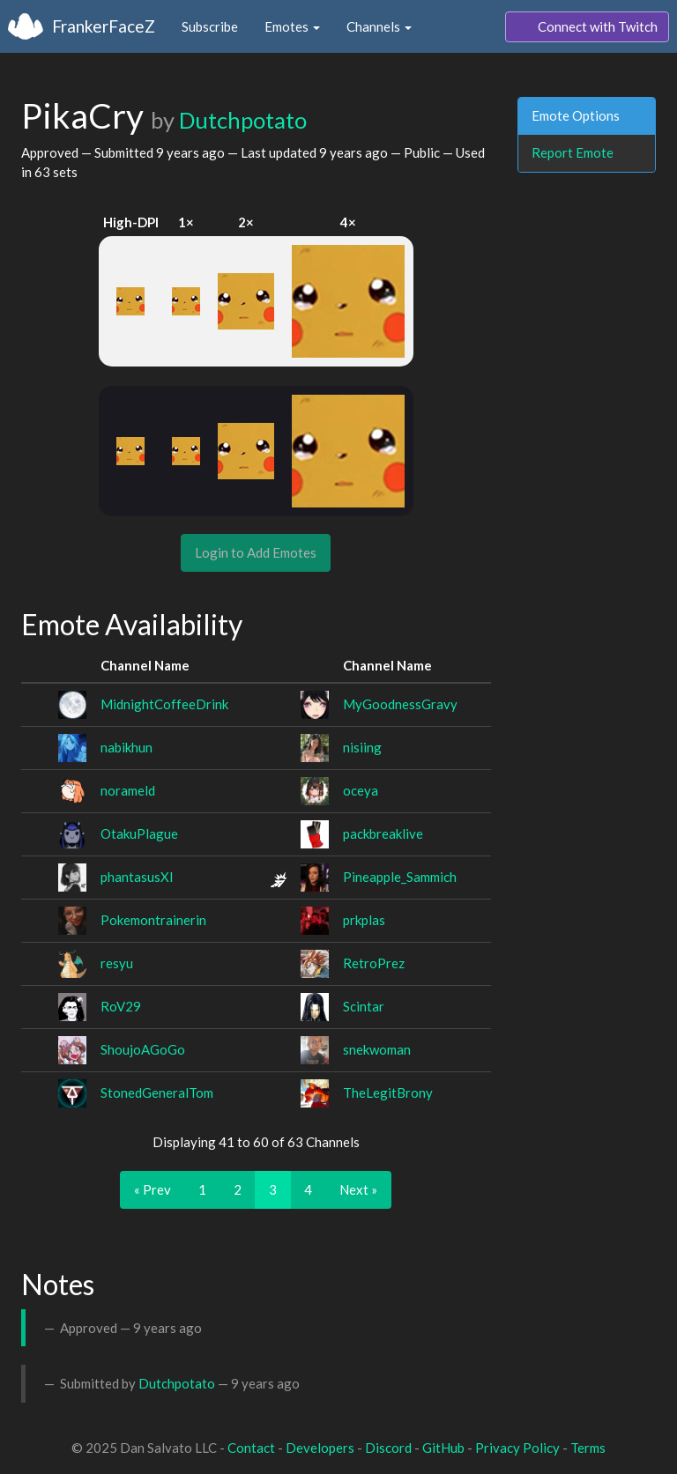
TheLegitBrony (388, 1092)
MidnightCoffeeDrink (164, 704)
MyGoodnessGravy (400, 704)
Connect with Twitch (587, 27)
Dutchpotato (243, 120)
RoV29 (120, 1006)
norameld (127, 790)
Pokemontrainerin (153, 920)
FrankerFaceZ (103, 26)
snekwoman (377, 1049)
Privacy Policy (517, 1447)
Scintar (363, 1006)
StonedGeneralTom (156, 1092)
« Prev (152, 1189)
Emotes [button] (292, 26)
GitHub (443, 1447)
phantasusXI (137, 877)
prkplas (364, 920)
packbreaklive (383, 833)
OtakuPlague (139, 833)
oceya (360, 790)
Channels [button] (379, 26)
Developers (320, 1447)
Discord (388, 1447)
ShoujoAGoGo (142, 1049)
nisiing (362, 747)
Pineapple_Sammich (400, 877)
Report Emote (573, 152)
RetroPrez (374, 963)
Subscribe (210, 26)
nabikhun (126, 747)
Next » (358, 1189)
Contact (251, 1447)
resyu (116, 963)
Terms (588, 1447)
